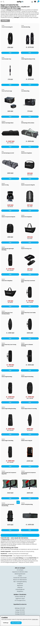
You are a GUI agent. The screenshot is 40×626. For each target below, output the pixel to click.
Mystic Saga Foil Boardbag (27, 376)
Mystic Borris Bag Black (26, 153)
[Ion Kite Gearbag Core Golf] (10, 169)
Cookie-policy (35, 619)
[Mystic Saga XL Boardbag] (10, 457)
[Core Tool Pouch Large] (10, 108)
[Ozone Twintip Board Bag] (30, 521)
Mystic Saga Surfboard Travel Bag (29, 408)
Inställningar (5, 622)
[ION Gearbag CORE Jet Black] (30, 138)
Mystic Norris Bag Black (7, 280)
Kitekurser (20, 587)
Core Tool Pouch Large (7, 91)
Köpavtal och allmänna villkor (20, 571)
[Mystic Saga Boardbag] (10, 393)
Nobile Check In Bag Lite (26, 440)
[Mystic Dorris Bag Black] (30, 234)
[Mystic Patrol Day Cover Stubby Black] (30, 329)
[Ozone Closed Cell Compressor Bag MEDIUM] (30, 489)
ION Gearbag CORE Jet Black (27, 122)
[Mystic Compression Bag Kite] (30, 202)
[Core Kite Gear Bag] (30, 44)
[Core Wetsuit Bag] (30, 108)
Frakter (20, 575)
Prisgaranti (20, 583)
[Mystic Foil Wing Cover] (30, 265)
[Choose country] (32, 2)
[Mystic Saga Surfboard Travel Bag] (30, 425)
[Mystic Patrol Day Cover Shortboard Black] (10, 329)
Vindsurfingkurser (20, 589)
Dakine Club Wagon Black (7, 122)
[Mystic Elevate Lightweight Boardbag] (10, 265)
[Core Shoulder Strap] (10, 76)
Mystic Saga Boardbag (7, 376)
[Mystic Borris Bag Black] (30, 170)
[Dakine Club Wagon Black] (10, 137)
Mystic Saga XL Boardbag (7, 440)
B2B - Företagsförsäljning (20, 581)
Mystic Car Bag (5, 184)
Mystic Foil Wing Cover (26, 248)
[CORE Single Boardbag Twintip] (29, 76)
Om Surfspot (20, 569)
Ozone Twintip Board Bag (27, 504)
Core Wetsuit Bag (25, 91)
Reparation (20, 585)
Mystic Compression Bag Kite (28, 184)
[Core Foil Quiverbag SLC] (10, 44)
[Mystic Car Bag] (10, 202)
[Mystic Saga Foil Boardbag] (29, 393)
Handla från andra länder (20, 577)
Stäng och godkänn (16, 622)
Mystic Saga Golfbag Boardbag (9, 408)
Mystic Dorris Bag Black (26, 216)
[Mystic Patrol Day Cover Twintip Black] (10, 361)
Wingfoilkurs (20, 591)
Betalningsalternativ (20, 573)
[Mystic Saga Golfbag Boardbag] (10, 425)
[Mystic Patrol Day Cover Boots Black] (30, 297)
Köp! (30, 52)
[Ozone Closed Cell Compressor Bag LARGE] (10, 489)
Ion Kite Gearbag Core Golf (8, 153)
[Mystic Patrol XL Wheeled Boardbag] (30, 361)
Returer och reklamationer (20, 579)
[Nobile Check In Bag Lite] (30, 457)
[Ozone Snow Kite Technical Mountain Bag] (10, 521)
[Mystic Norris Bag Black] (10, 297)
